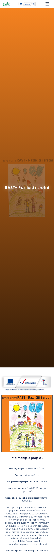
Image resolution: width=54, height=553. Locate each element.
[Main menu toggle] (47, 4)
